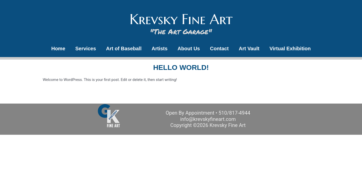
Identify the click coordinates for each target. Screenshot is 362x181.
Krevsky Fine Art (181, 19)
